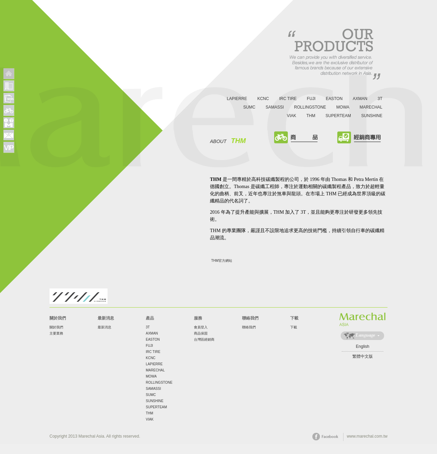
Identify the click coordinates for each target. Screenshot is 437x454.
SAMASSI (275, 107)
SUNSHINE (371, 115)
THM (311, 115)
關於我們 (56, 327)
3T (380, 98)
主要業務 (56, 333)
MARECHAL (371, 107)
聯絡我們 (249, 327)
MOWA (342, 107)
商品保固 (201, 333)
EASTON (334, 98)
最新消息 (104, 327)
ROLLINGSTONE (310, 107)
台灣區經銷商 (204, 339)
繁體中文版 (362, 356)
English (362, 346)
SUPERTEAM (338, 115)
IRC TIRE (288, 98)
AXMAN (360, 98)
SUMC (249, 107)
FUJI (311, 98)
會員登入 (201, 327)
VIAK (291, 115)
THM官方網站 (221, 261)
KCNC (263, 98)
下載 (293, 327)
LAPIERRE (237, 98)
